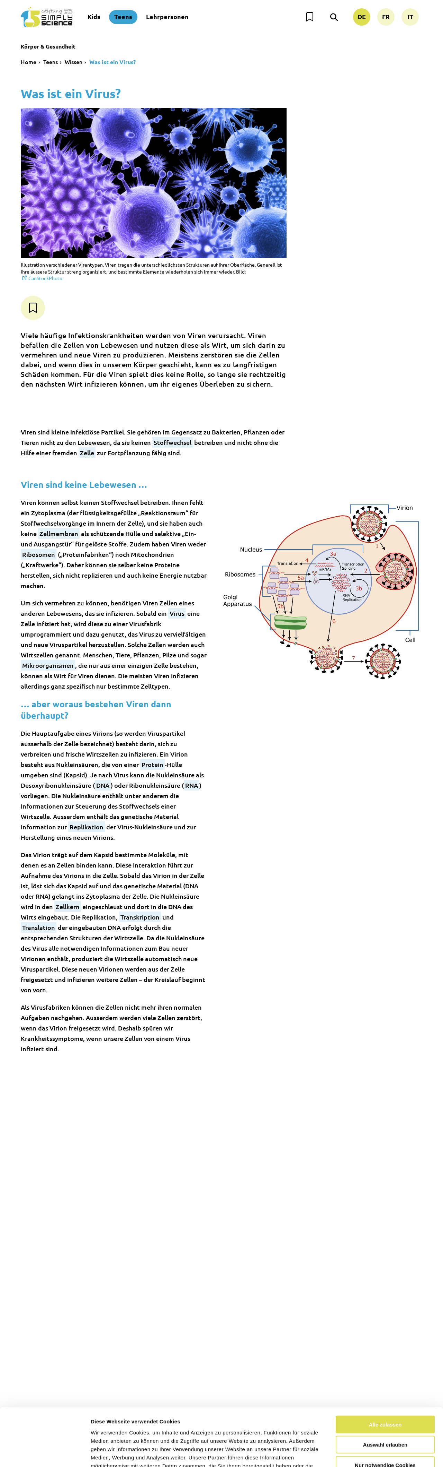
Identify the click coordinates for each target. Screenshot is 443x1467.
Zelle (87, 453)
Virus (177, 613)
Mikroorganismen (48, 665)
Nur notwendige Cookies (385, 1416)
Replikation (86, 827)
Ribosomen (38, 554)
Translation (38, 927)
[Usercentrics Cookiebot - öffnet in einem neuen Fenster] (45, 1453)
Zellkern (68, 907)
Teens (123, 16)
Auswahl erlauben (385, 1396)
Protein (152, 764)
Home (28, 62)
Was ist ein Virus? (112, 62)
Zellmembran (58, 533)
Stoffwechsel (172, 442)
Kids (94, 16)
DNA (102, 785)
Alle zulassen (385, 1376)
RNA (191, 785)
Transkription (140, 917)
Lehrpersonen (167, 16)
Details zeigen (368, 1453)
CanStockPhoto (45, 278)
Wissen (73, 62)
